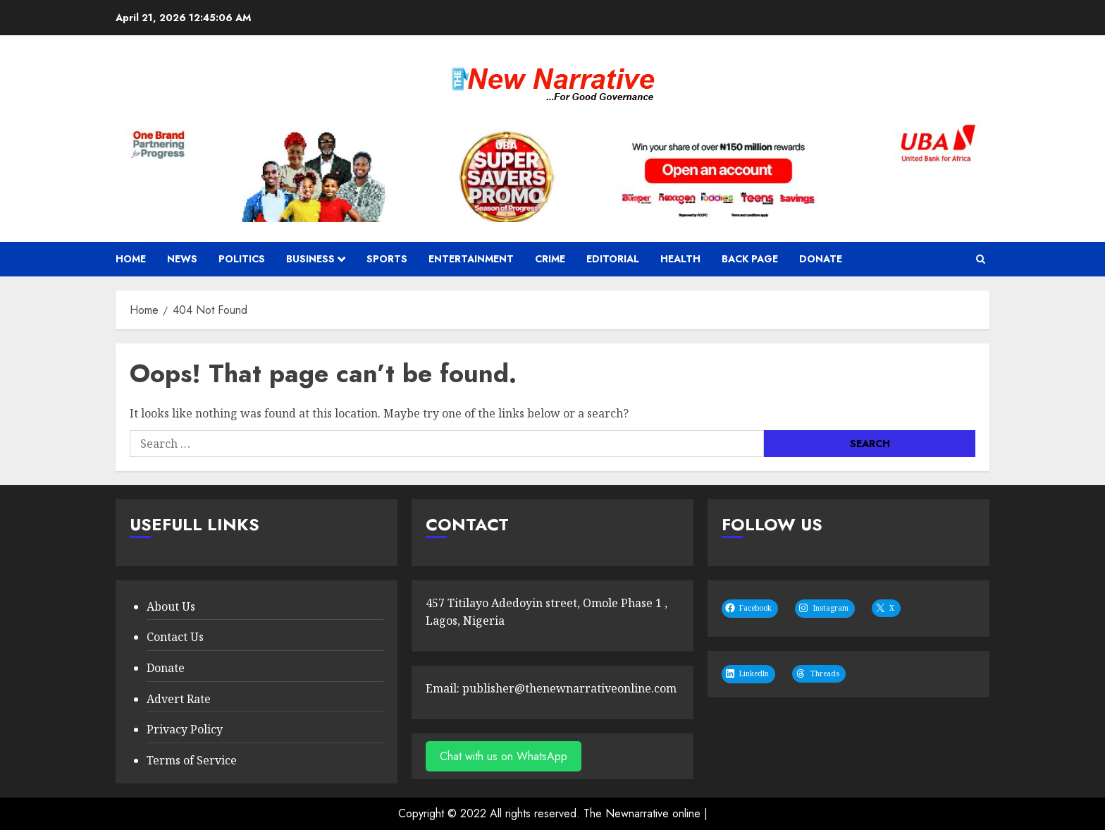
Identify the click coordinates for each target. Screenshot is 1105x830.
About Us (171, 606)
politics (241, 259)
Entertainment (471, 259)
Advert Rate (179, 699)
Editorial (612, 259)
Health (680, 259)
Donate (820, 259)
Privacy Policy (185, 729)
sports (386, 259)
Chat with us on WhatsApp (503, 756)
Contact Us (175, 637)
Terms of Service (192, 760)
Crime (550, 259)
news (182, 259)
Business (310, 259)
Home (131, 259)
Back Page (750, 259)
